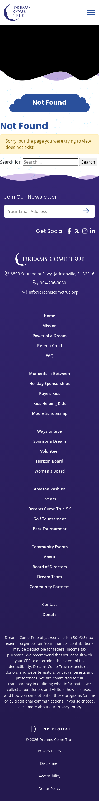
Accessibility (49, 775)
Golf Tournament (49, 518)
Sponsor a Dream (49, 441)
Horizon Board (49, 461)
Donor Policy (49, 788)
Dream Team (49, 576)
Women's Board (50, 471)
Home (49, 315)
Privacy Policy (68, 706)
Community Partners (49, 586)
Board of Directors (49, 566)
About (49, 556)
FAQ (50, 355)
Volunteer (49, 451)
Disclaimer (49, 763)
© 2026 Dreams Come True (49, 739)
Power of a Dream (49, 335)
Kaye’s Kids (49, 393)
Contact (49, 604)
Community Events (49, 546)
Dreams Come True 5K (49, 508)
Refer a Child (49, 345)
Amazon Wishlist (49, 488)
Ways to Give (49, 431)
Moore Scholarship (49, 413)
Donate (50, 614)
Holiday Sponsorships (49, 383)
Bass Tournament (50, 528)
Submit (88, 211)
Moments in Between (49, 373)
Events (49, 498)
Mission (49, 325)
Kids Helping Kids (49, 403)
